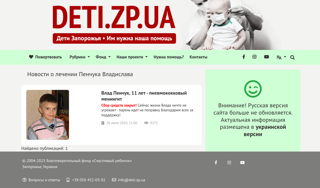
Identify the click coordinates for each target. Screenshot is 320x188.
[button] (281, 57)
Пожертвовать (45, 57)
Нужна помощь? (169, 57)
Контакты (198, 57)
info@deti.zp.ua (128, 179)
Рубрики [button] (78, 57)
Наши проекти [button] (130, 57)
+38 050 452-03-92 (86, 179)
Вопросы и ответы (41, 179)
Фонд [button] (101, 57)
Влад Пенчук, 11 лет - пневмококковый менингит (144, 96)
